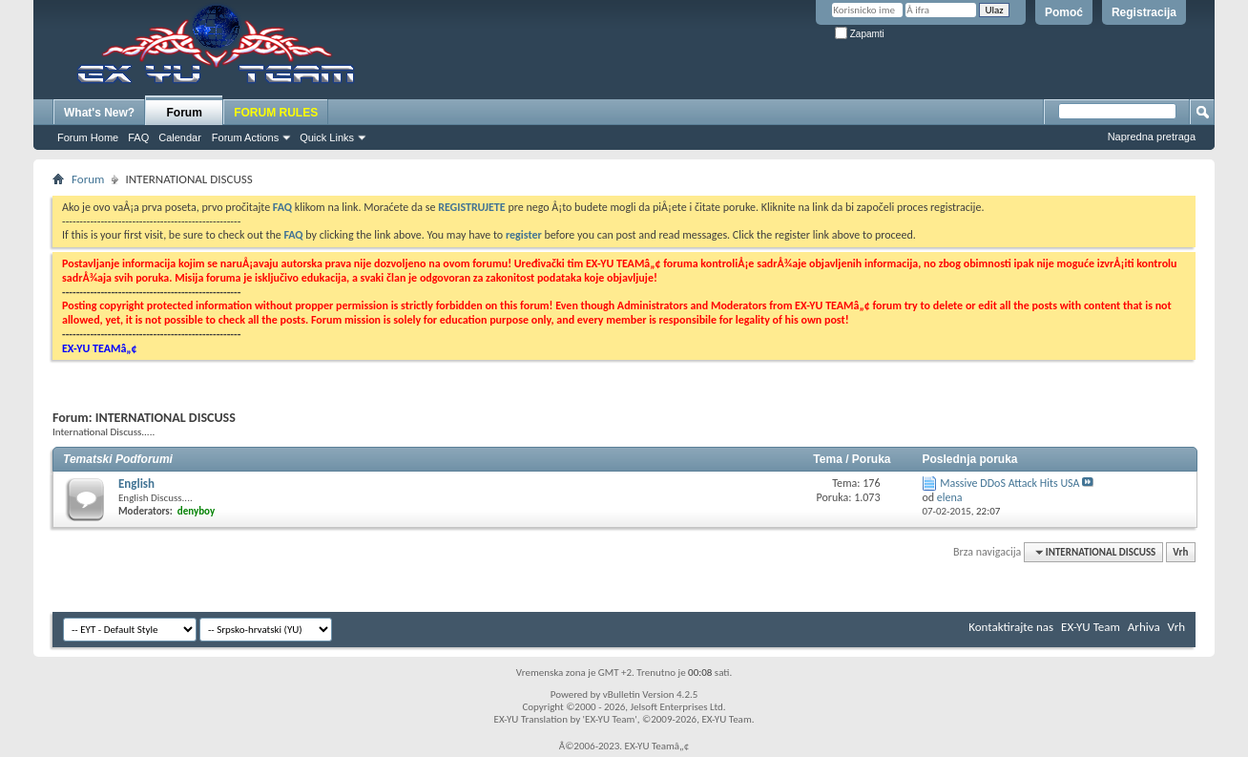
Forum (184, 112)
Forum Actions (245, 137)
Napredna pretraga (1152, 136)
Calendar (179, 137)
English (136, 483)
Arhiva (1144, 627)
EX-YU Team (1090, 627)
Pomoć (1064, 12)
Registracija (1144, 12)
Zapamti (859, 34)
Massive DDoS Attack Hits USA (1009, 483)
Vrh (1180, 552)
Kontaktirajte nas (1010, 627)
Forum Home (87, 137)
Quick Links (327, 137)
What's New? (99, 112)
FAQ (138, 137)
